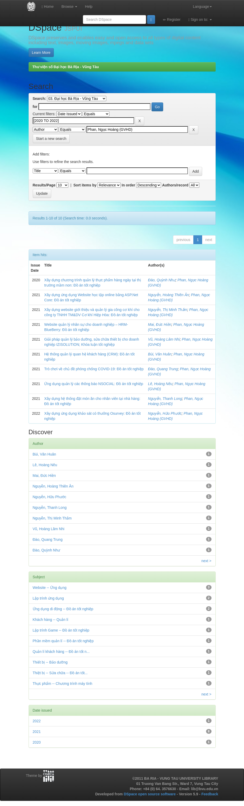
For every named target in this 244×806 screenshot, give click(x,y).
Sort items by (85, 185)
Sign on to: (200, 19)
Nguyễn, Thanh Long (165, 398)
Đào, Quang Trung (163, 369)
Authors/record (175, 185)
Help (89, 6)
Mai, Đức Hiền (159, 324)
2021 (37, 732)
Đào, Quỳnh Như (162, 280)
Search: (39, 98)
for (35, 107)
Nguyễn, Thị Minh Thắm (167, 310)
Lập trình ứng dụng (48, 598)
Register (172, 19)
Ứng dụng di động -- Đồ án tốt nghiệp (63, 609)
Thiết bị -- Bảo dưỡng (50, 662)
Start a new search (51, 138)
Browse (69, 6)
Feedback (209, 794)
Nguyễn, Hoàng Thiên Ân (168, 295)
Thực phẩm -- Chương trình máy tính (63, 683)
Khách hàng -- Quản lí (50, 620)
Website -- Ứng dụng (50, 588)
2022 (37, 721)
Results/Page (44, 185)
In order (128, 185)
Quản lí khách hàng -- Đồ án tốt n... (61, 651)
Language (202, 6)
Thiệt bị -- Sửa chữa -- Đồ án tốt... (60, 673)
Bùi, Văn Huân (160, 354)
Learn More (41, 52)
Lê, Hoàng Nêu (160, 384)
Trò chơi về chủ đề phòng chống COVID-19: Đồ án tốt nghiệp (93, 369)
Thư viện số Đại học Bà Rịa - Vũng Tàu (65, 67)
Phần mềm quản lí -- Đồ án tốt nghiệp (63, 641)
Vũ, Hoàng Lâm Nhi (164, 339)
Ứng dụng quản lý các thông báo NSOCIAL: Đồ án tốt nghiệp (93, 384)
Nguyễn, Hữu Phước (165, 413)
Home (48, 6)
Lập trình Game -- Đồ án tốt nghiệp (61, 630)
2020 (37, 742)
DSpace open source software (150, 794)
